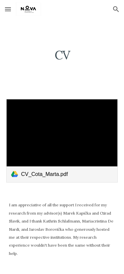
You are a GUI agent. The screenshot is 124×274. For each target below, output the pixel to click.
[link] (62, 141)
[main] (62, 55)
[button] (8, 9)
